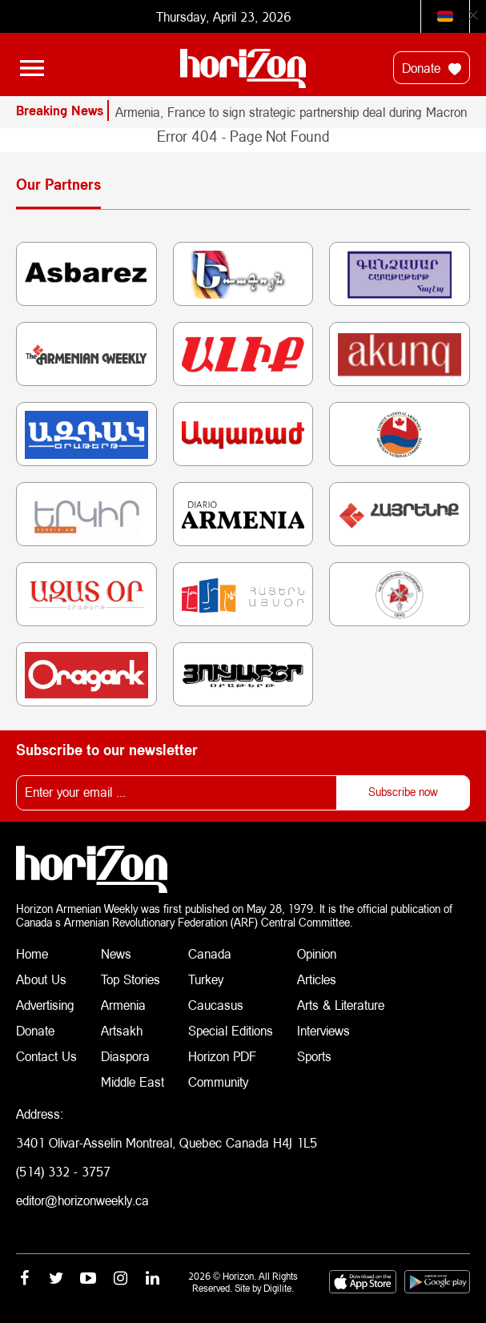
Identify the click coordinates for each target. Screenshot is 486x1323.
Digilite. (278, 1288)
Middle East (132, 1081)
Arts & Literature (340, 1004)
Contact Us (46, 1056)
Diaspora (125, 1056)
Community (218, 1081)
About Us (41, 979)
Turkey (205, 979)
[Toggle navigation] (32, 68)
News (116, 953)
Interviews (323, 1030)
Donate (431, 68)
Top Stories (130, 979)
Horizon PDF (222, 1056)
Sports (314, 1056)
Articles (316, 979)
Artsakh (122, 1030)
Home (32, 953)
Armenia (123, 1004)
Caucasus (215, 1004)
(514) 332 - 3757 (63, 1171)
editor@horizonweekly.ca (82, 1200)
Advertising (45, 1004)
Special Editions (230, 1030)
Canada (209, 953)
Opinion (316, 953)
